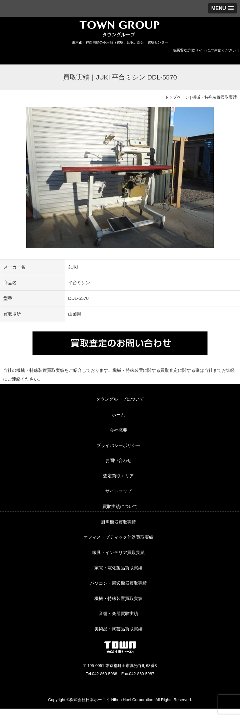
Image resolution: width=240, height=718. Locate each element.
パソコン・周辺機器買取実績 (118, 583)
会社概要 (118, 430)
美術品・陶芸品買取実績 (118, 628)
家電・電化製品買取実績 (118, 567)
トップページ (177, 97)
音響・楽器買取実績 (118, 613)
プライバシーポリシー (118, 445)
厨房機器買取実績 (118, 522)
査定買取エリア (118, 475)
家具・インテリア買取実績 (118, 552)
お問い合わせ (118, 460)
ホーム (118, 414)
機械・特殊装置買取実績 (214, 97)
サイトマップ (118, 491)
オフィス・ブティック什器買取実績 (118, 537)
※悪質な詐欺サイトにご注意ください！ (206, 50)
